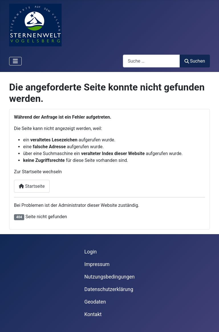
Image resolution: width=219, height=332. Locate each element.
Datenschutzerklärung (108, 289)
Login (90, 252)
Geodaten (95, 302)
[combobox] (151, 61)
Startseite (32, 186)
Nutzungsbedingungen (109, 277)
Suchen (194, 61)
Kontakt (93, 314)
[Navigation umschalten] (15, 61)
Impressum (97, 264)
